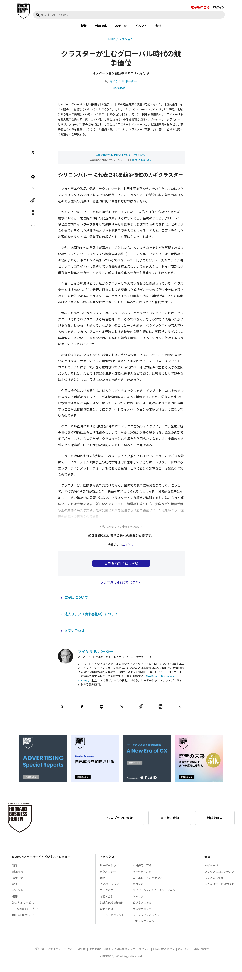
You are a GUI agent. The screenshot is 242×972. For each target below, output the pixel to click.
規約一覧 (38, 953)
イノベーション (109, 888)
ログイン (219, 7)
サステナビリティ (143, 913)
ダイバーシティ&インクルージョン (154, 894)
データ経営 (106, 894)
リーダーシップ (109, 870)
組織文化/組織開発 (111, 907)
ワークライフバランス (146, 919)
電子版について (76, 601)
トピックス (107, 861)
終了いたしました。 (142, 164)
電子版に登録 (200, 7)
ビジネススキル (142, 907)
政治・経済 (106, 913)
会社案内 (144, 953)
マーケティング (142, 876)
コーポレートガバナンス (148, 882)
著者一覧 (121, 28)
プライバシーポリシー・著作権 (66, 953)
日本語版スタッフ (164, 953)
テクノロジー (108, 876)
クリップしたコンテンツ (219, 876)
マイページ (211, 870)
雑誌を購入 (215, 822)
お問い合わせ (74, 634)
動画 (15, 888)
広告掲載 (183, 953)
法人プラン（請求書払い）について (91, 618)
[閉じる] (234, 22)
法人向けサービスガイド (219, 888)
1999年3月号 (121, 92)
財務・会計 (106, 901)
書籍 (158, 28)
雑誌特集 (101, 28)
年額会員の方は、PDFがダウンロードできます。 (121, 159)
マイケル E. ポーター (123, 85)
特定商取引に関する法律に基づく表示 (112, 953)
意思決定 (138, 888)
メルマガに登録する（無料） (121, 586)
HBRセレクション (121, 43)
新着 (84, 28)
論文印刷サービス (23, 907)
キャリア (138, 901)
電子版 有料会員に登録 (121, 567)
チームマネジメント (112, 919)
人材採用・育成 (142, 870)
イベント (141, 28)
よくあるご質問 (214, 882)
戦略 (102, 882)
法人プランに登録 (120, 822)
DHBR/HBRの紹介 (23, 919)
